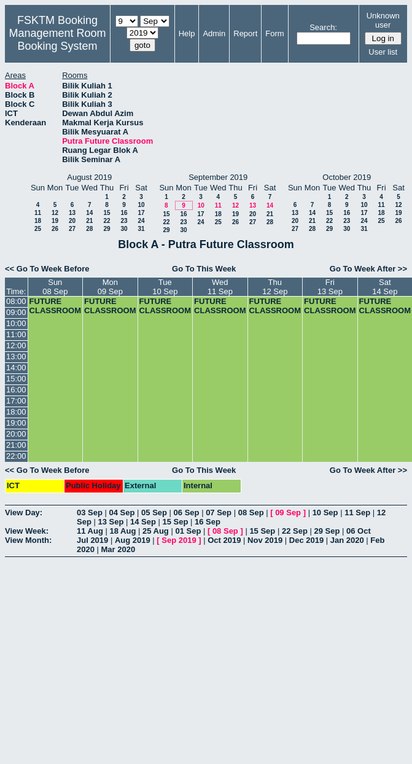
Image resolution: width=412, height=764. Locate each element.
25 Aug (155, 531)
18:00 (16, 411)
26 (55, 228)
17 (141, 212)
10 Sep (325, 512)
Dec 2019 (306, 540)
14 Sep (143, 521)
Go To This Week (204, 268)
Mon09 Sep (110, 287)
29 (106, 228)
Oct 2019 (224, 540)
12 (55, 212)
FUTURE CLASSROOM (55, 306)
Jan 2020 (347, 540)
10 (141, 204)
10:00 (16, 323)
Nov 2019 (264, 540)
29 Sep (327, 531)
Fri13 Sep (330, 287)
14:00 (16, 367)
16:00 (16, 389)
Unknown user (383, 20)
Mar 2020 (118, 549)
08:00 (16, 301)
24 (141, 220)
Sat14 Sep (384, 287)
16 (123, 212)
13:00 (16, 356)
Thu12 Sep (274, 287)
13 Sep (110, 521)
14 (89, 212)
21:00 (16, 445)
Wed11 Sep (220, 287)
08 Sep (251, 512)
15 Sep (176, 521)
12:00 (16, 345)
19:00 (16, 422)
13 (72, 212)
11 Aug (90, 531)
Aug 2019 (132, 540)
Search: (323, 27)
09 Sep (288, 512)
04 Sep (122, 512)
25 (37, 228)
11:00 (16, 334)
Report (245, 33)
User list (382, 52)
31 (141, 228)
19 (55, 220)
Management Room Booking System (57, 39)
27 (72, 228)
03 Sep (90, 512)
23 (123, 220)
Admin (214, 33)
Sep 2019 (178, 540)
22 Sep (295, 531)
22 (106, 220)
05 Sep (154, 512)
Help (187, 33)
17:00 (16, 400)
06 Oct (358, 531)
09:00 (16, 312)
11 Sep (357, 512)
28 (89, 228)
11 (37, 212)
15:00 (16, 378)
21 (89, 220)
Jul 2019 (92, 540)
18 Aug (122, 531)
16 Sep (207, 521)
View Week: (27, 531)
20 (72, 220)
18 (37, 220)
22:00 (16, 456)
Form (274, 33)
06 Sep (187, 512)
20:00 (16, 434)
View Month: (28, 540)
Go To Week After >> (368, 268)
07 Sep (218, 512)
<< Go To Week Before (47, 268)
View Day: (23, 512)
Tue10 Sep (164, 287)
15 (106, 212)
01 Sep (188, 531)
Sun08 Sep (55, 287)
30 (123, 228)
